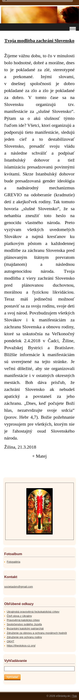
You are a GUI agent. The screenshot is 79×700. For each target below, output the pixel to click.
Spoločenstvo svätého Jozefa (24, 624)
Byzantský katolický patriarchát (25, 628)
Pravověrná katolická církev (23, 620)
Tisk (74, 695)
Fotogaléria (13, 561)
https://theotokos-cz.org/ (21, 645)
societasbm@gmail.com (18, 586)
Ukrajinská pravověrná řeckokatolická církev (33, 611)
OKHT (10, 641)
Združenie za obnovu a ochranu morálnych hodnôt (37, 633)
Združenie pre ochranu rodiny (24, 637)
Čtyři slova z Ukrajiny (19, 615)
